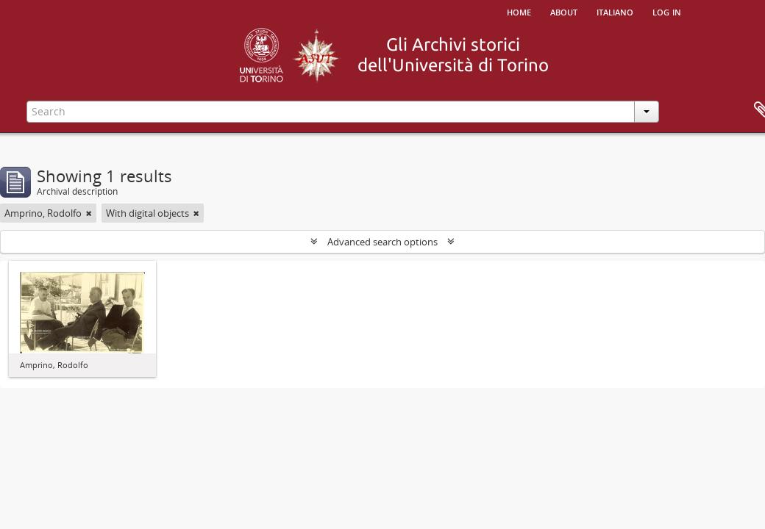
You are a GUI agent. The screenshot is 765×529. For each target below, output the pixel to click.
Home (519, 11)
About (563, 11)
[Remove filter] (89, 213)
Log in (666, 11)
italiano (615, 11)
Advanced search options (382, 241)
